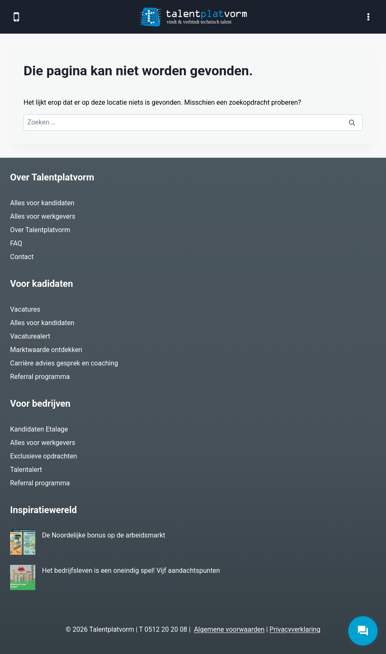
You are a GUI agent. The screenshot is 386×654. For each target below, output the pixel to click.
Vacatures (25, 309)
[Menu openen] (368, 16)
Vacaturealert (30, 336)
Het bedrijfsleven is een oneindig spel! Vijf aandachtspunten (131, 571)
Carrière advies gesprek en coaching (64, 363)
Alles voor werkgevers (42, 216)
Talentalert (26, 470)
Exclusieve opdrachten (43, 456)
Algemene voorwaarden (229, 629)
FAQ (16, 243)
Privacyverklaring (295, 629)
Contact (22, 257)
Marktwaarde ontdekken (46, 350)
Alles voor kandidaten (42, 203)
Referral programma (40, 377)
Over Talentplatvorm (40, 230)
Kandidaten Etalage (39, 429)
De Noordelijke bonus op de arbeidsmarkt (103, 535)
